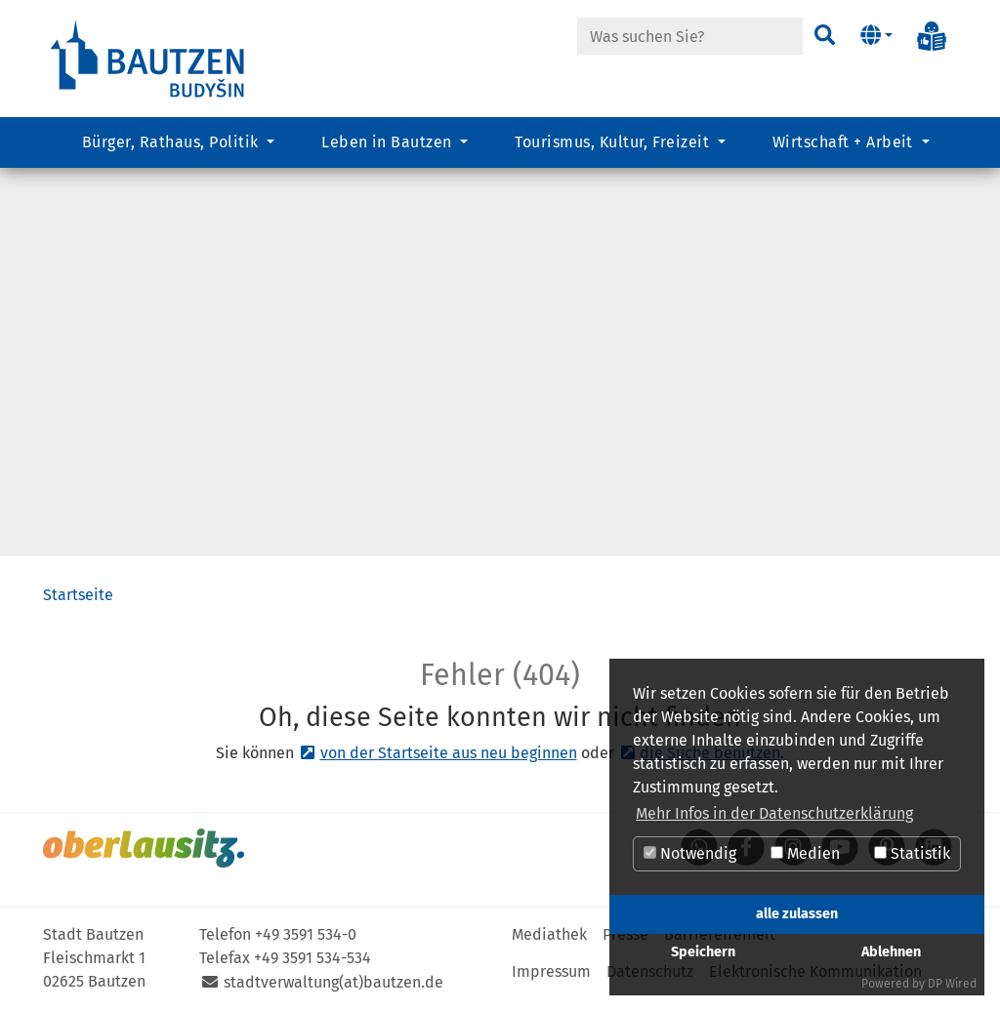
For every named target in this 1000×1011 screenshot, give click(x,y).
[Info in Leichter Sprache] (931, 36)
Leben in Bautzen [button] (388, 142)
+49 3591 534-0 (305, 934)
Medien (805, 853)
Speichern (703, 952)
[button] (876, 36)
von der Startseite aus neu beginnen (448, 753)
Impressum (551, 971)
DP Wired (952, 984)
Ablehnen (891, 952)
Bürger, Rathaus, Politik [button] (172, 142)
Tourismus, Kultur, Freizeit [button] (614, 142)
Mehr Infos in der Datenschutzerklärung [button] (774, 813)
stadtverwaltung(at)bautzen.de (333, 982)
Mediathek (549, 934)
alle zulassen (797, 914)
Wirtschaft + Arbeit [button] (845, 142)
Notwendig (690, 853)
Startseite (78, 595)
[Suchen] (825, 36)
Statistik (912, 853)
